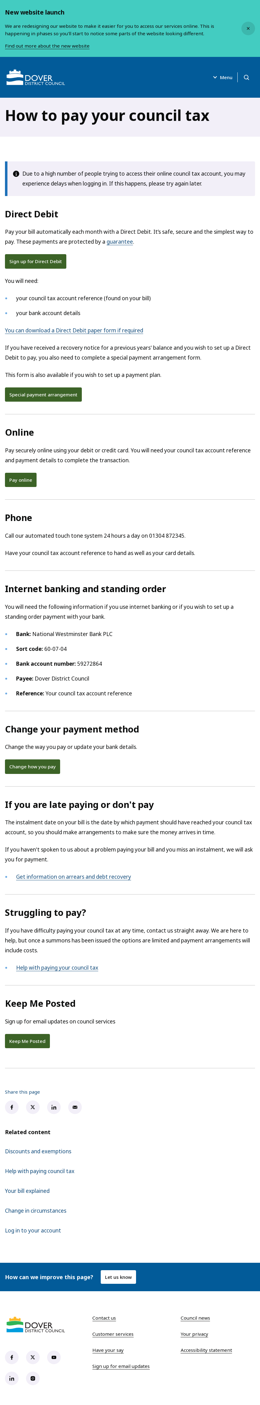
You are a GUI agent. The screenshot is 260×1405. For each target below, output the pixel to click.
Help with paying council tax (39, 1171)
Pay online (20, 480)
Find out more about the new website (47, 46)
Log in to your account (33, 1230)
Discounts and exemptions (38, 1151)
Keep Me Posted (27, 1041)
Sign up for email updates (121, 1366)
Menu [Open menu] (221, 77)
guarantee (120, 241)
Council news (195, 1318)
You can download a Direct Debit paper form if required (74, 330)
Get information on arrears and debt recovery (73, 876)
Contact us (104, 1318)
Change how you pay (32, 766)
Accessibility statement (206, 1350)
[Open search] (246, 77)
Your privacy (194, 1334)
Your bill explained (27, 1190)
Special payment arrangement (43, 394)
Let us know (118, 1277)
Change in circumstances (35, 1210)
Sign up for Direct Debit (35, 261)
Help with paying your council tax (57, 967)
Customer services (113, 1334)
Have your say (108, 1350)
